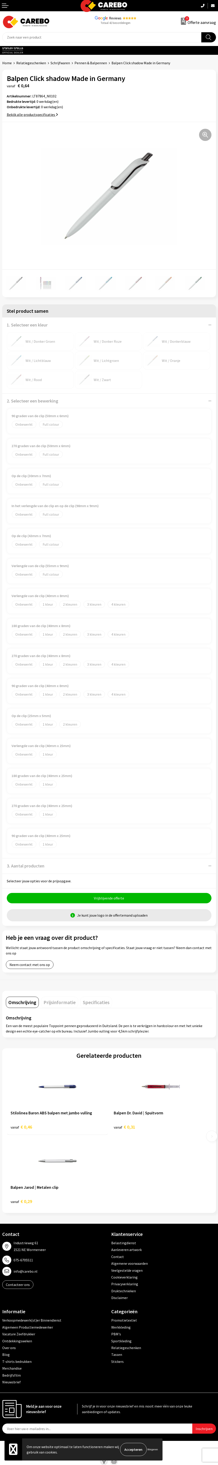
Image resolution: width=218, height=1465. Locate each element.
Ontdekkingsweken (17, 1341)
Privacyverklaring (124, 1284)
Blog (6, 1354)
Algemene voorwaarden (129, 1263)
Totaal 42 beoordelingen (115, 23)
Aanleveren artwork (126, 1249)
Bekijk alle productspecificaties (32, 114)
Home (7, 63)
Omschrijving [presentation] (22, 1002)
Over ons (9, 1347)
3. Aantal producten (25, 866)
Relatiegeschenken (31, 63)
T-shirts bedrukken (17, 1361)
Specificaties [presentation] (96, 1002)
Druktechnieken (123, 1291)
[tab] (22, 1002)
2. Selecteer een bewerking (32, 401)
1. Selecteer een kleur (27, 325)
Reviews (115, 18)
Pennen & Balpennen (90, 63)
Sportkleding (121, 1341)
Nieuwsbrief (11, 1382)
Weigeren (152, 1449)
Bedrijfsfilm (11, 1375)
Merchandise (12, 1368)
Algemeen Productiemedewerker (27, 1327)
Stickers (117, 1361)
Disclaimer (119, 1297)
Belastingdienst (123, 1243)
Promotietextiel (124, 1320)
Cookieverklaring (124, 1277)
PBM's (116, 1334)
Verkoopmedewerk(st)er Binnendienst (31, 1320)
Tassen (116, 1354)
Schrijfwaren (60, 63)
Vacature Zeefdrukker (18, 1334)
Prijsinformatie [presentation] (60, 1002)
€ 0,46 (21, 1127)
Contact (117, 1256)
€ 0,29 (21, 1201)
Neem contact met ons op (29, 964)
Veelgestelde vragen (127, 1270)
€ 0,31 (124, 1127)
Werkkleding (121, 1327)
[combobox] (102, 37)
